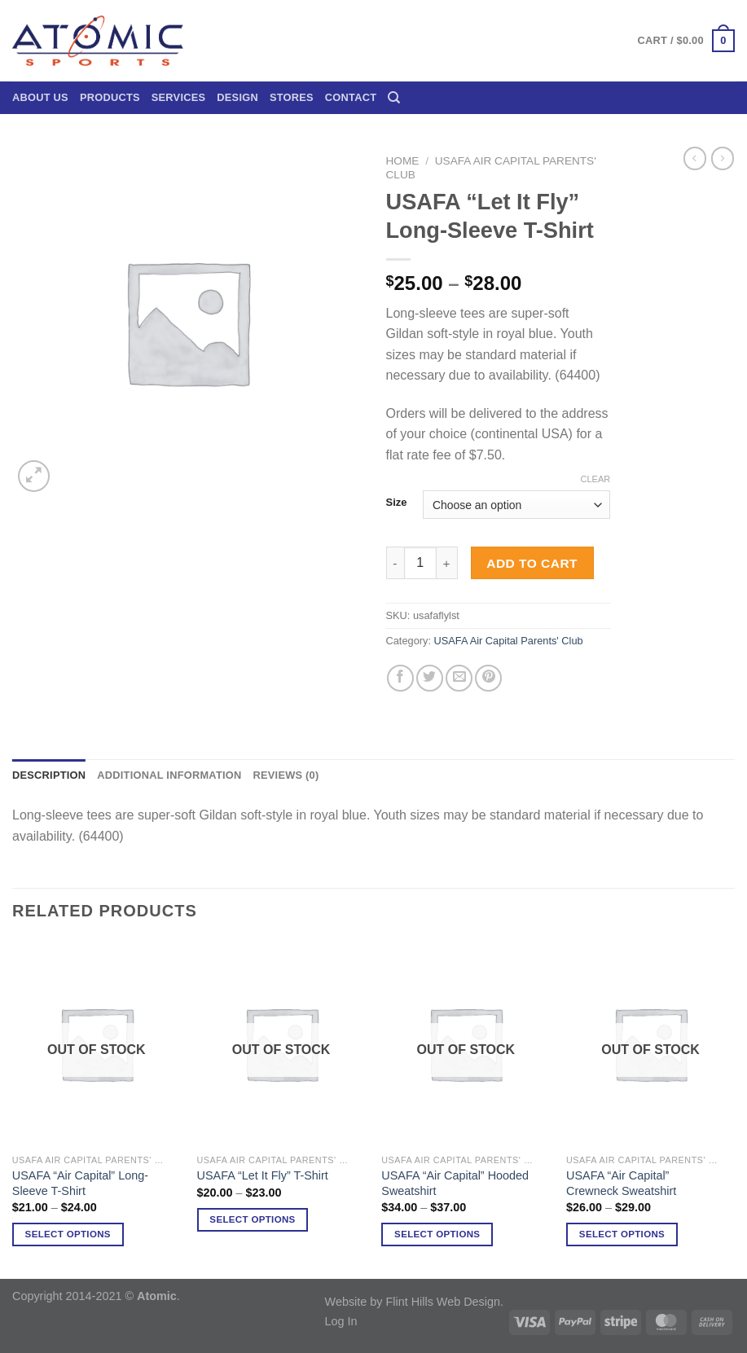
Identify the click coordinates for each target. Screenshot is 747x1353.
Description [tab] (49, 775)
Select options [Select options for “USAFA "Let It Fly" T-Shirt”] (252, 1219)
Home (403, 161)
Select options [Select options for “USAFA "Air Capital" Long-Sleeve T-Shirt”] (68, 1234)
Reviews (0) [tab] (286, 775)
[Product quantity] (420, 563)
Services (179, 97)
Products (110, 97)
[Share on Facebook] (400, 678)
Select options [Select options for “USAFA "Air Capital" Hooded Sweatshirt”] (437, 1234)
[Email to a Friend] (459, 678)
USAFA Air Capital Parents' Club (508, 641)
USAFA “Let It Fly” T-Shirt (262, 1175)
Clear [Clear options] (595, 479)
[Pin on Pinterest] (488, 678)
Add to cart (532, 563)
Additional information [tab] (169, 775)
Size (396, 502)
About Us (40, 97)
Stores (292, 97)
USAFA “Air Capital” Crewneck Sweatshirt (621, 1183)
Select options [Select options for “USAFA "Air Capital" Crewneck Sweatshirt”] (622, 1234)
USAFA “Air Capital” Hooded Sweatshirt (455, 1183)
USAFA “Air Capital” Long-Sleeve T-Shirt (80, 1183)
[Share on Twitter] (429, 678)
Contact (350, 97)
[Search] (394, 97)
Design (237, 97)
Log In (341, 1321)
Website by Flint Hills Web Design (412, 1301)
